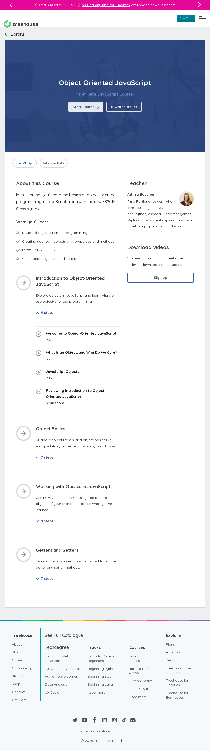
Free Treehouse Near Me (178, 670)
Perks (170, 660)
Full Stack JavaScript (62, 668)
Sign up (160, 277)
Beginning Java (100, 684)
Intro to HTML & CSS (140, 670)
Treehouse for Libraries (177, 682)
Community (21, 668)
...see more (96, 692)
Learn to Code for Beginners (102, 658)
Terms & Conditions (95, 731)
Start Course (86, 107)
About (17, 644)
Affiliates (173, 652)
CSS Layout (138, 689)
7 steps (44, 457)
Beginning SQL (99, 676)
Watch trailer (124, 107)
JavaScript (25, 163)
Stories (17, 676)
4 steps (44, 312)
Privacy (125, 731)
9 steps (44, 521)
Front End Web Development (57, 658)
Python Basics (141, 681)
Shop (16, 684)
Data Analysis (56, 684)
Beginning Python (102, 668)
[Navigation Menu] (202, 18)
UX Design (53, 692)
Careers (18, 660)
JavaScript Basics (138, 658)
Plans (170, 644)
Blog (15, 652)
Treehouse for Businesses (177, 695)
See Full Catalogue (64, 635)
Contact (18, 692)
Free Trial (186, 18)
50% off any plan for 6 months (106, 5)
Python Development (62, 676)
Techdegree (57, 647)
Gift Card (19, 700)
